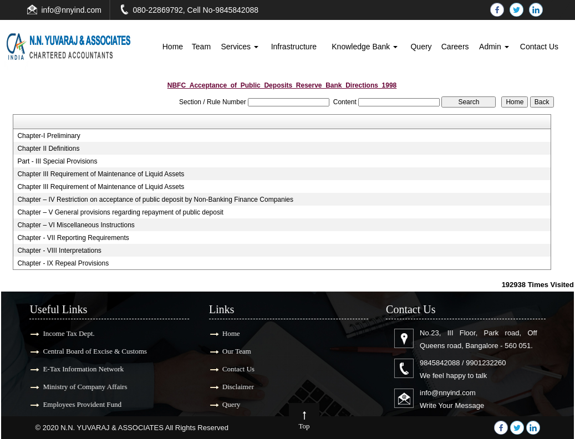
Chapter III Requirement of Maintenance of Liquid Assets (100, 174)
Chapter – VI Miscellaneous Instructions (75, 225)
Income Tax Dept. (63, 333)
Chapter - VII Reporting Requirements (73, 238)
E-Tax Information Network (77, 369)
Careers (455, 46)
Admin (494, 46)
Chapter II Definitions (48, 148)
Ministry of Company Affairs (79, 386)
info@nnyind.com (71, 10)
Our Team (230, 351)
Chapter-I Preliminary (48, 136)
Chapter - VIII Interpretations (59, 250)
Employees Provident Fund (76, 404)
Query (420, 46)
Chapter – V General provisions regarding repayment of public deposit (120, 212)
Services (239, 46)
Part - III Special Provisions (57, 161)
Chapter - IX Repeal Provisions (63, 263)
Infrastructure (294, 46)
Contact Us (539, 46)
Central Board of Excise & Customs (89, 351)
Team (201, 46)
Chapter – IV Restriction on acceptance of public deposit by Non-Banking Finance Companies (155, 199)
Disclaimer (232, 386)
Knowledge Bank (365, 46)
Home (172, 46)
